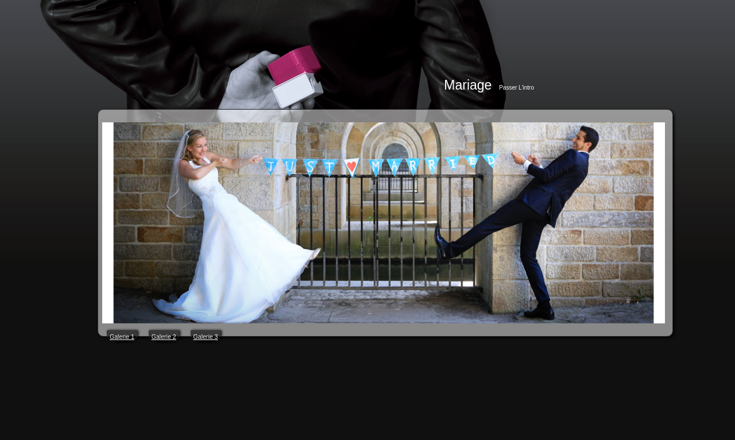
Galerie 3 (206, 336)
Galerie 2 (164, 336)
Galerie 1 (122, 336)
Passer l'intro (516, 87)
